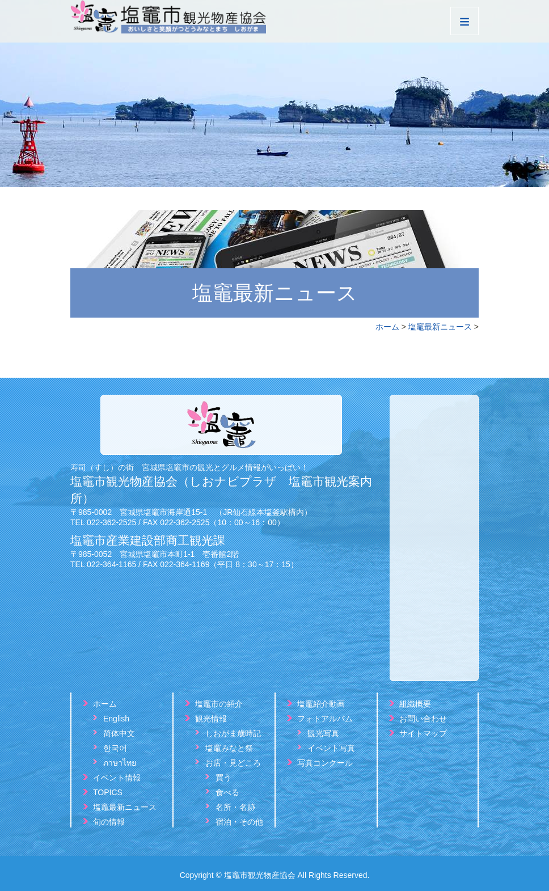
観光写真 (323, 733)
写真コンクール (325, 762)
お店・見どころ (233, 762)
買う (223, 777)
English (116, 718)
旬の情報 (109, 821)
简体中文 (119, 733)
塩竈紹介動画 (321, 703)
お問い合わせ (423, 718)
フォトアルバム (325, 718)
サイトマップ (423, 733)
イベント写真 (331, 748)
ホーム (387, 326)
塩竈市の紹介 (219, 703)
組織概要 (415, 703)
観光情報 (211, 718)
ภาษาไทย (119, 762)
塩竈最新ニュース (440, 326)
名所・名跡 (235, 807)
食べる (227, 792)
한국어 (115, 748)
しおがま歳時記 (233, 733)
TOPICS (108, 792)
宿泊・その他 (239, 821)
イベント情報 (117, 777)
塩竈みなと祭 (229, 748)
